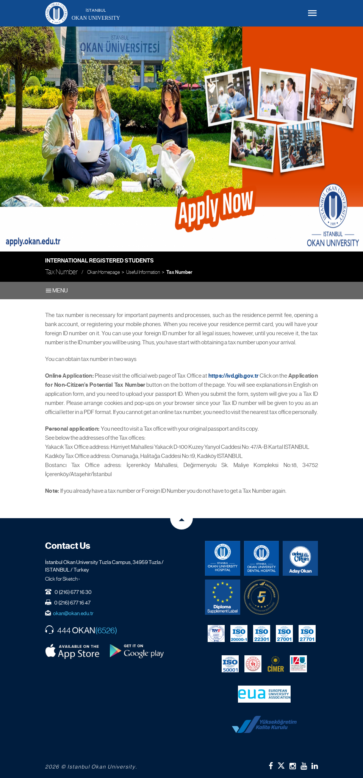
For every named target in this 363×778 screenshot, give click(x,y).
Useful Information (143, 272)
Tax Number (179, 272)
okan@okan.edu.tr (73, 613)
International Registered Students (99, 260)
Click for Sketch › (62, 579)
